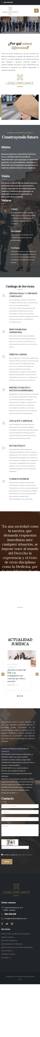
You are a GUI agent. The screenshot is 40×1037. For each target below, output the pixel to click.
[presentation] (2, 674)
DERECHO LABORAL (7, 937)
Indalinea (20, 979)
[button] (18, 696)
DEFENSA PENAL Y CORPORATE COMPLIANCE (15, 934)
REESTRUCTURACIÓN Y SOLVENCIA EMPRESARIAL (17, 947)
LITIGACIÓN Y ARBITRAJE (9, 941)
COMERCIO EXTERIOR (8, 954)
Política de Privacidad (24, 855)
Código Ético (10, 976)
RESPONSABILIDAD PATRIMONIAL (12, 944)
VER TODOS (6, 958)
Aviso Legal (18, 976)
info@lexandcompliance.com (16, 918)
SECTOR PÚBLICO (7, 951)
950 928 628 (10, 914)
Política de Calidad (28, 976)
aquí (17, 793)
